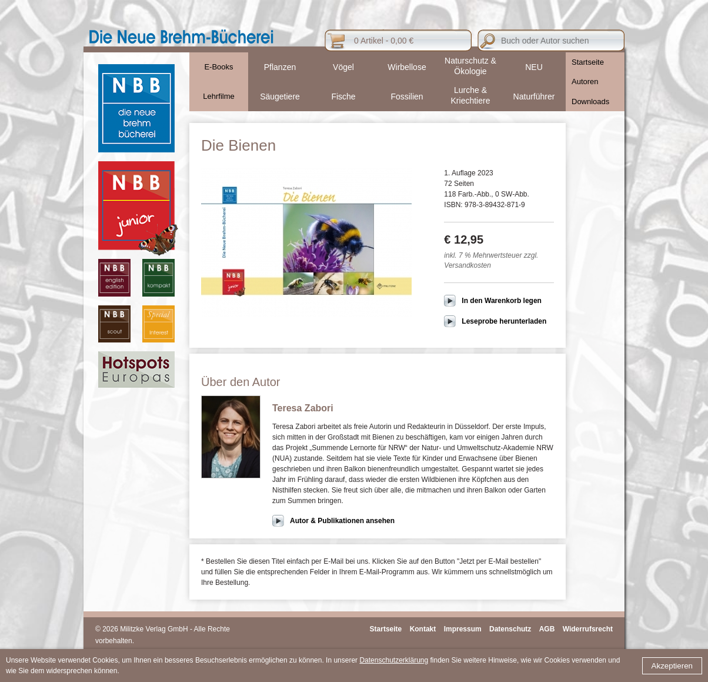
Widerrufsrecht (588, 629)
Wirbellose (407, 67)
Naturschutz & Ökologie (470, 66)
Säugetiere (280, 96)
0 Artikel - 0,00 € (383, 40)
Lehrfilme (218, 96)
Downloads (590, 101)
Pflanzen (280, 67)
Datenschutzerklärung (393, 660)
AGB (547, 629)
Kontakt (423, 629)
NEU (534, 67)
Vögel (343, 67)
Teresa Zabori (302, 408)
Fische (343, 96)
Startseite (588, 62)
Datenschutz (510, 629)
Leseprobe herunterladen (504, 321)
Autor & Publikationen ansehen (342, 521)
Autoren (585, 81)
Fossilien (406, 96)
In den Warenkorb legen (502, 301)
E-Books (218, 66)
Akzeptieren (672, 665)
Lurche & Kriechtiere (470, 95)
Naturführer (534, 96)
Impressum (463, 629)
